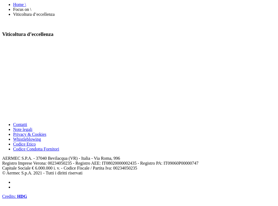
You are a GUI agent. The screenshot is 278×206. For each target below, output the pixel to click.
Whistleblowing (27, 139)
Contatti (20, 124)
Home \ (19, 4)
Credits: (14, 196)
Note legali (22, 129)
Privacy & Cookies (29, 134)
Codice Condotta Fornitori (36, 149)
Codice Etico (24, 144)
